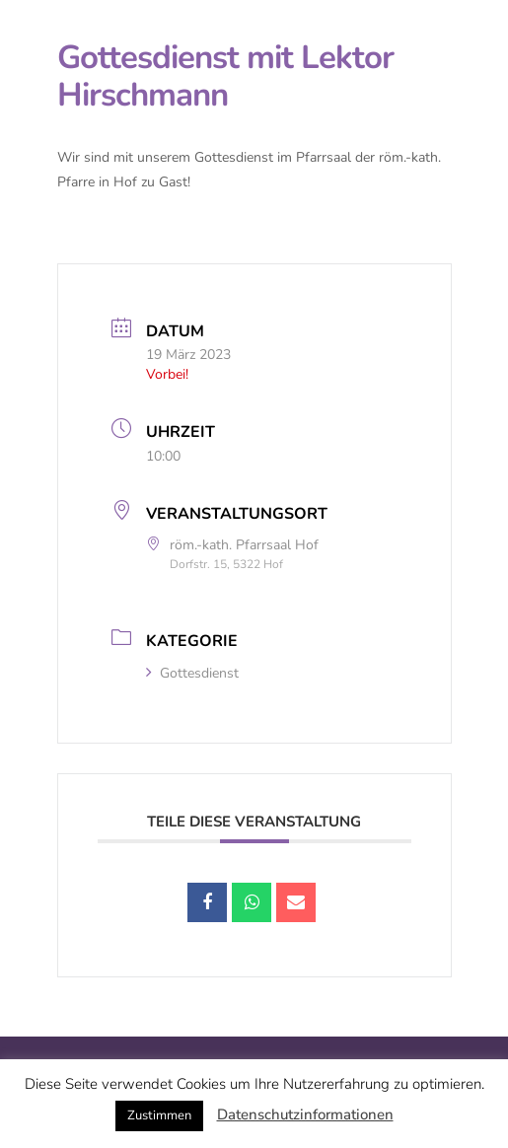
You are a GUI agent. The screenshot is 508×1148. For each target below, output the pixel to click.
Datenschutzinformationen (305, 1114)
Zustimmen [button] (159, 1115)
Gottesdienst (192, 673)
